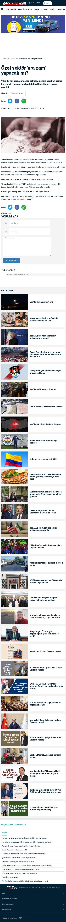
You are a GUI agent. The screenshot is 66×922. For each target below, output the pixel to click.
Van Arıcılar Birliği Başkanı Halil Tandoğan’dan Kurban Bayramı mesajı (45, 773)
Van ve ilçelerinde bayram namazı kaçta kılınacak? (45, 703)
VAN (20, 9)
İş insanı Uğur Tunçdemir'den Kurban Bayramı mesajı (19, 858)
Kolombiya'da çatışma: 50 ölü (43, 459)
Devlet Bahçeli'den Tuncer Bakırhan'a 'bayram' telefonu (43, 511)
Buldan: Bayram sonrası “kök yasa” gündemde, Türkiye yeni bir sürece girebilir (46, 494)
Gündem (4, 832)
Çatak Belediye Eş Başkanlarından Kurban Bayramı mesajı (20, 869)
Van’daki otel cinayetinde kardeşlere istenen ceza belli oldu (21, 846)
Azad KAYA (44, 887)
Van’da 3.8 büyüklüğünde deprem (45, 424)
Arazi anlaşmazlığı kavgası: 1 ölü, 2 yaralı (46, 564)
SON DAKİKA (11, 9)
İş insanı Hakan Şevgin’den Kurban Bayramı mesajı (46, 738)
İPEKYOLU (27, 9)
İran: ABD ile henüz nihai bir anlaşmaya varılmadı (43, 337)
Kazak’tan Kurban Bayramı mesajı (45, 651)
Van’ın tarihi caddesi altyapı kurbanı (46, 407)
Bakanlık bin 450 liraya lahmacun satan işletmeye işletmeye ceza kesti (45, 476)
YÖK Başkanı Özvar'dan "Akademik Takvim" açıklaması (46, 581)
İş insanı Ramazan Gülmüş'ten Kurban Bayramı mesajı (44, 808)
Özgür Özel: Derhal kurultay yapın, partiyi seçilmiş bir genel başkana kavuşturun (45, 354)
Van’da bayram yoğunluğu (10, 877)
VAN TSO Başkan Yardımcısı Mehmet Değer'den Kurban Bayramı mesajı (46, 686)
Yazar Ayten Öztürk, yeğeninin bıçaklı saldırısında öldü (44, 319)
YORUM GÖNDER (11, 260)
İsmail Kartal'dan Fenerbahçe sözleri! (43, 441)
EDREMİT (44, 9)
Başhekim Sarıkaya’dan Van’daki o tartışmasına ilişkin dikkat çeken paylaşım (26, 842)
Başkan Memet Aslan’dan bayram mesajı (45, 756)
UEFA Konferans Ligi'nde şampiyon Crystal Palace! (46, 546)
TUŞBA (36, 9)
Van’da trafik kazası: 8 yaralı (43, 389)
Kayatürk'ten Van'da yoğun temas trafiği (14, 850)
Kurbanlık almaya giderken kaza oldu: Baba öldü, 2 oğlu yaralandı (45, 616)
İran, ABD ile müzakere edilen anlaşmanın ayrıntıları (43, 529)
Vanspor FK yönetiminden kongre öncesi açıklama (45, 372)
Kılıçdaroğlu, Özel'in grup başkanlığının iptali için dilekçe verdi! (44, 633)
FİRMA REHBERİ (34, 3)
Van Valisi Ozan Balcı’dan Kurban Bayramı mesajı (45, 721)
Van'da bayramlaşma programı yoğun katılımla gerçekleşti (44, 599)
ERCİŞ (52, 9)
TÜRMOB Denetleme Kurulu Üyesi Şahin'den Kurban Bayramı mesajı (45, 791)
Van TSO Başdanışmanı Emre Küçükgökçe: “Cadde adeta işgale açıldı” (24, 838)
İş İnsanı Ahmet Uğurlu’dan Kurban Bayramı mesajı (46, 668)
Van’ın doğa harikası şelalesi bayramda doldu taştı (18, 861)
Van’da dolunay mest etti (41, 302)
